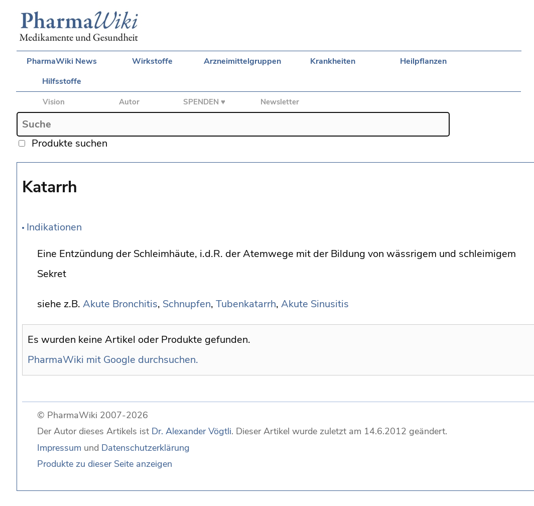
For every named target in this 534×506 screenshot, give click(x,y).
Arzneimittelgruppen (242, 61)
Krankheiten (332, 61)
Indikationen (54, 227)
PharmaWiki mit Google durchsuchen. (113, 359)
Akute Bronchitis (120, 304)
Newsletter (279, 102)
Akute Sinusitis (315, 304)
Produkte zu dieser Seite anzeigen (104, 464)
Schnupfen (187, 304)
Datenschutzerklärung (145, 448)
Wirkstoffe (152, 61)
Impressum (59, 448)
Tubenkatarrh (246, 304)
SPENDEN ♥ (204, 102)
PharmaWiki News (62, 61)
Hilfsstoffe (61, 81)
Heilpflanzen (423, 61)
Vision (54, 102)
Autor (129, 102)
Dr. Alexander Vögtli (191, 431)
